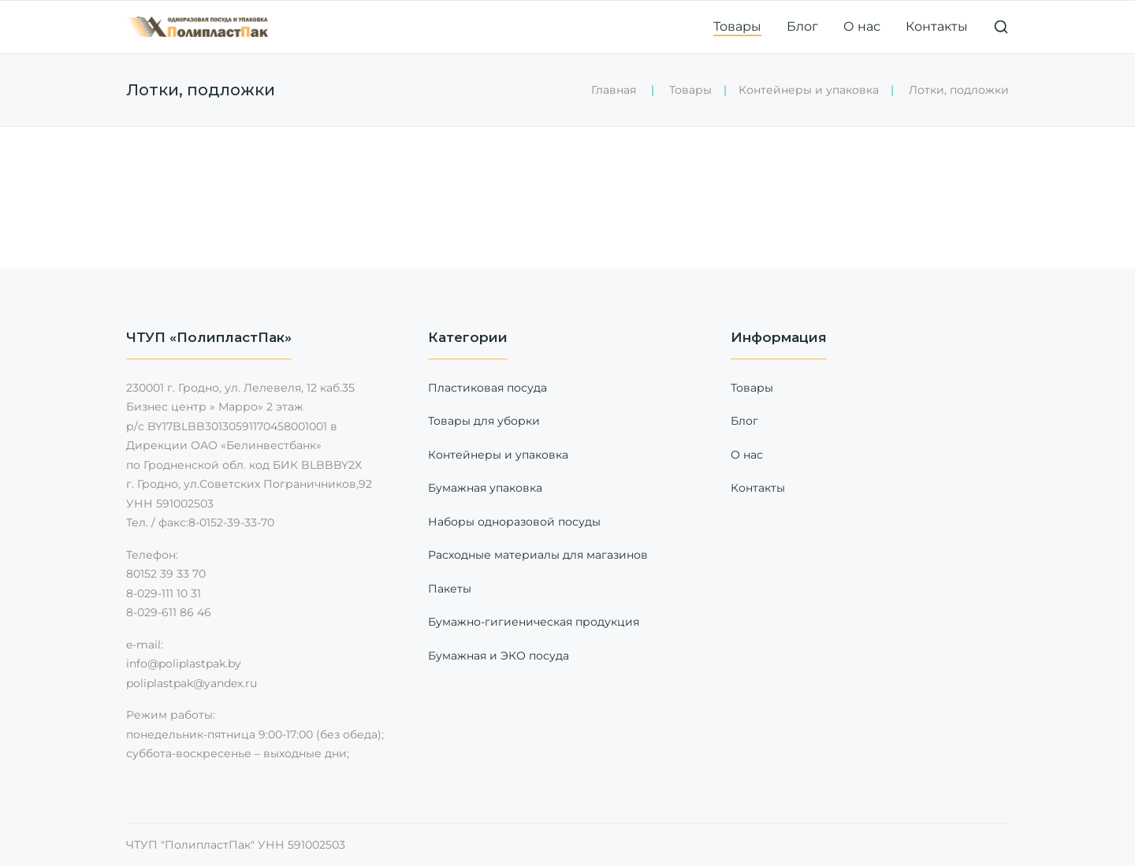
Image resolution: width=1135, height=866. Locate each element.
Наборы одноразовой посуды (514, 522)
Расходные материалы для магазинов (538, 555)
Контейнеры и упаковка (809, 90)
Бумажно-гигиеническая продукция (533, 622)
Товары (737, 26)
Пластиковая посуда (487, 388)
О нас (861, 26)
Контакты (937, 26)
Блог (802, 26)
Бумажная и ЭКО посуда (498, 656)
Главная (613, 90)
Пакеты (449, 589)
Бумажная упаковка (485, 488)
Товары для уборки (484, 421)
